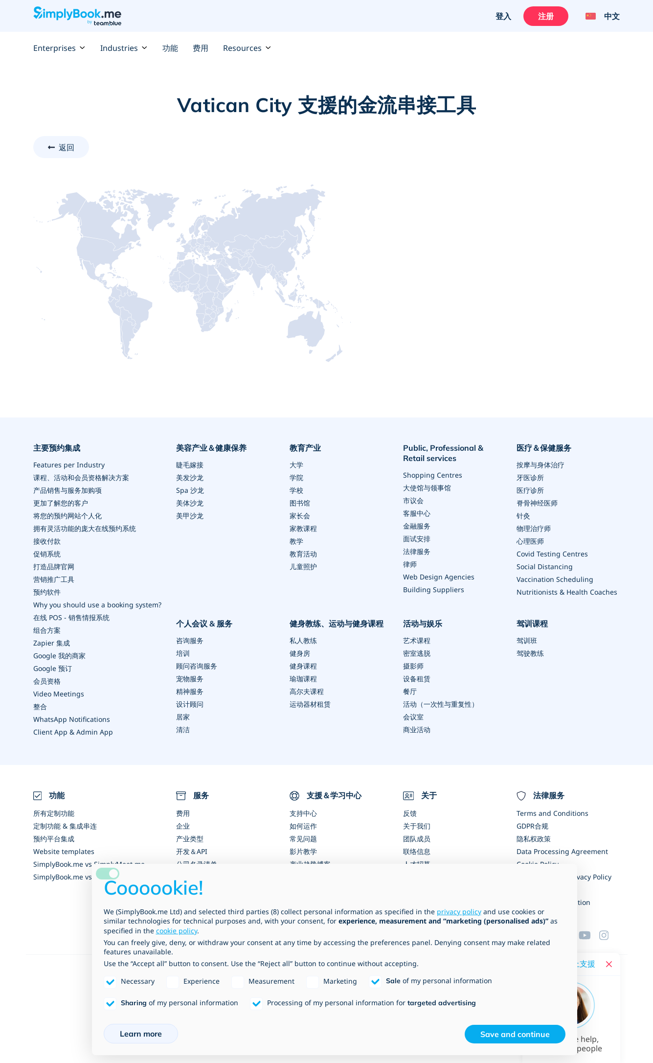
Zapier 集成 (51, 642)
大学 (296, 464)
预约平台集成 (53, 838)
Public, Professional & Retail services (443, 453)
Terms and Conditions (552, 813)
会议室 (413, 716)
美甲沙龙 (189, 515)
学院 (296, 477)
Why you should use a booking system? (97, 604)
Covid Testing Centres (552, 553)
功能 (170, 48)
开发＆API (191, 851)
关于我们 (416, 826)
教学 (296, 541)
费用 (200, 48)
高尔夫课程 (307, 691)
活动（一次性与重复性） (440, 704)
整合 (40, 706)
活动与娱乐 (422, 623)
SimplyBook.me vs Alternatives (83, 876)
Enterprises (59, 48)
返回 (66, 147)
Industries (124, 48)
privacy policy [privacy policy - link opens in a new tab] (459, 911)
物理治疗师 (534, 528)
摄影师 (413, 665)
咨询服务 (189, 640)
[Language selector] (599, 16)
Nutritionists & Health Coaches (567, 592)
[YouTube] (589, 935)
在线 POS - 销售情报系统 (71, 617)
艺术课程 (416, 640)
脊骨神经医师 (537, 503)
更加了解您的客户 (60, 503)
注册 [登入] (546, 16)
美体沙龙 (189, 503)
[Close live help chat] (609, 964)
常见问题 (303, 838)
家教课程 (303, 528)
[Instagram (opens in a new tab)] (609, 935)
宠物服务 (189, 678)
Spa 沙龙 (190, 490)
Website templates (63, 851)
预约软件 (47, 592)
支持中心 (303, 813)
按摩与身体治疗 (540, 464)
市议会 (413, 500)
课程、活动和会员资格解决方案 (81, 477)
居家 (183, 716)
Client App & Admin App (73, 732)
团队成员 (416, 838)
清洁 (183, 729)
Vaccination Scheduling (555, 579)
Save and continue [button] (515, 1034)
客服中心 (416, 513)
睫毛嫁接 (189, 464)
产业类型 (189, 838)
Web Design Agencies (438, 576)
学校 (296, 490)
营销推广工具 (53, 579)
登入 (503, 16)
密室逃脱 (416, 653)
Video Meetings (58, 693)
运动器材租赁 (310, 704)
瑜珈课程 (303, 678)
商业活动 (416, 729)
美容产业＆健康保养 (211, 448)
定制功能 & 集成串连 (65, 826)
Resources (247, 48)
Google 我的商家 (59, 655)
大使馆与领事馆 (427, 487)
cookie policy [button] (176, 930)
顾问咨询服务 (196, 665)
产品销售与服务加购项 (67, 490)
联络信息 (416, 851)
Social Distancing (545, 566)
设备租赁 (416, 678)
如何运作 (303, 826)
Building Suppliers (433, 589)
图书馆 (300, 503)
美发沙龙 (189, 477)
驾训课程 (532, 623)
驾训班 (527, 640)
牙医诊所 (530, 477)
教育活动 (303, 553)
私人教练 (303, 640)
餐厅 (410, 691)
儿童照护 (303, 566)
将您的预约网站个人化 (67, 515)
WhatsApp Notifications (71, 719)
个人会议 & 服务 (204, 623)
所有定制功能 (53, 813)
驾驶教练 (530, 653)
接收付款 (47, 541)
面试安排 (416, 538)
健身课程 (303, 665)
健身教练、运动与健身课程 (336, 623)
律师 (410, 564)
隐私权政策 (534, 838)
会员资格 (47, 681)
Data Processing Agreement (562, 851)
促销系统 (47, 553)
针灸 (523, 515)
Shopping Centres (432, 475)
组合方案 (47, 630)
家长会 (300, 515)
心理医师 (530, 541)
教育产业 (305, 448)
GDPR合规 (532, 826)
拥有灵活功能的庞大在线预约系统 (84, 528)
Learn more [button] (141, 1034)
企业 (183, 826)
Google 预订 (52, 668)
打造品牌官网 (53, 566)
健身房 (300, 653)
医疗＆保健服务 (544, 448)
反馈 (410, 813)
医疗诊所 (530, 490)
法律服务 (416, 551)
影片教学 (303, 851)
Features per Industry (69, 464)
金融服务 (416, 526)
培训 (183, 653)
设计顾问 (189, 704)
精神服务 (189, 691)
